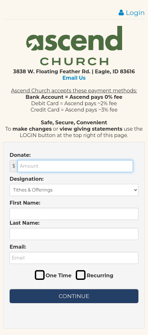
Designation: (26, 179)
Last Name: (25, 223)
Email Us (74, 78)
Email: (18, 247)
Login (132, 13)
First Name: (25, 203)
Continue (74, 296)
